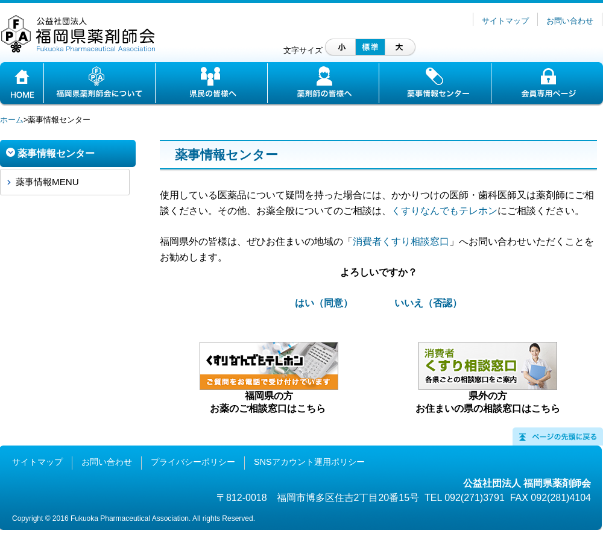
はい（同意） (324, 303)
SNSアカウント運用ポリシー (309, 462)
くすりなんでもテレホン (444, 211)
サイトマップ (505, 20)
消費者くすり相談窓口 (401, 241)
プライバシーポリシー (193, 462)
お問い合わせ (569, 20)
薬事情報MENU (47, 182)
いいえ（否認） (428, 303)
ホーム (12, 119)
